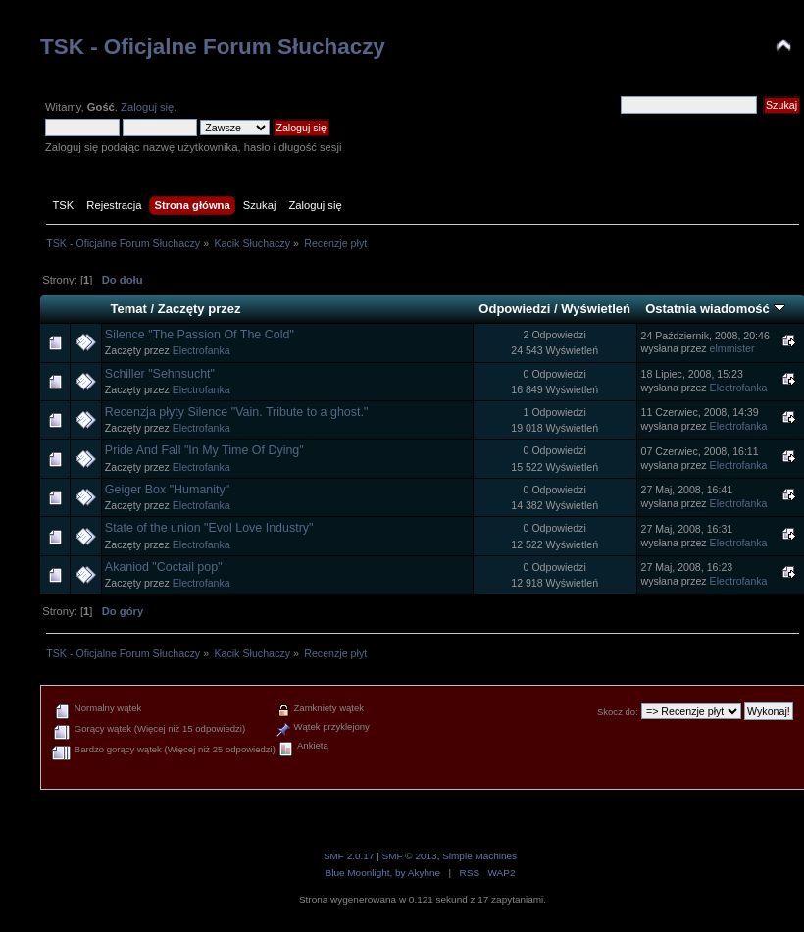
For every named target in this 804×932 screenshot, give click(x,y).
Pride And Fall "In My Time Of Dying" (204, 450)
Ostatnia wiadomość (714, 308)
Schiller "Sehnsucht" (160, 374)
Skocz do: (617, 711)
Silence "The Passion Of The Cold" (199, 334)
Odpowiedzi (514, 308)
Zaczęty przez (199, 308)
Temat (128, 308)
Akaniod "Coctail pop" (164, 567)
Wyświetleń (595, 308)
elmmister (732, 348)
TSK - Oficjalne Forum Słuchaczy (212, 46)
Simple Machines (479, 856)
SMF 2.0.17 (349, 856)
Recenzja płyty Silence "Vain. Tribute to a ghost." (237, 412)
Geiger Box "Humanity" (167, 489)
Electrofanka (201, 350)
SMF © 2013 (409, 856)
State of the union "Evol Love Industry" (209, 528)
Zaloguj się (147, 107)
